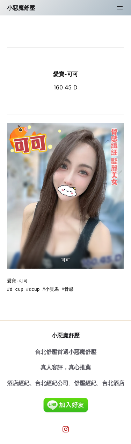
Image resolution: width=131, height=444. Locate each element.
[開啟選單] (120, 8)
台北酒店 (113, 382)
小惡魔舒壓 (21, 7)
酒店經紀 (18, 382)
